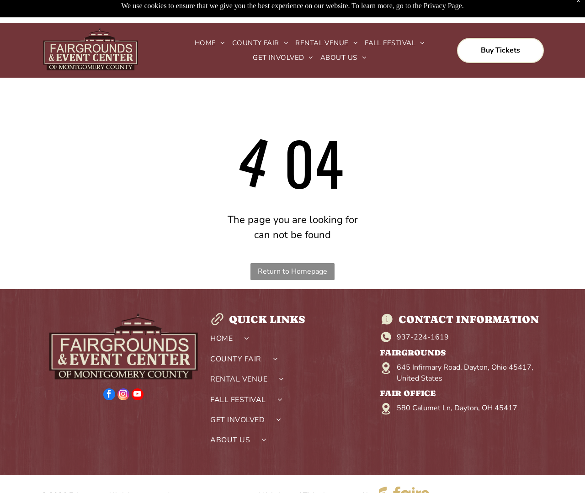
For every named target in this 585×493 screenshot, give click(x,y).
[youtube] (138, 373)
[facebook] (109, 373)
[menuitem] (206, 20)
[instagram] (123, 373)
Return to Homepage (292, 249)
